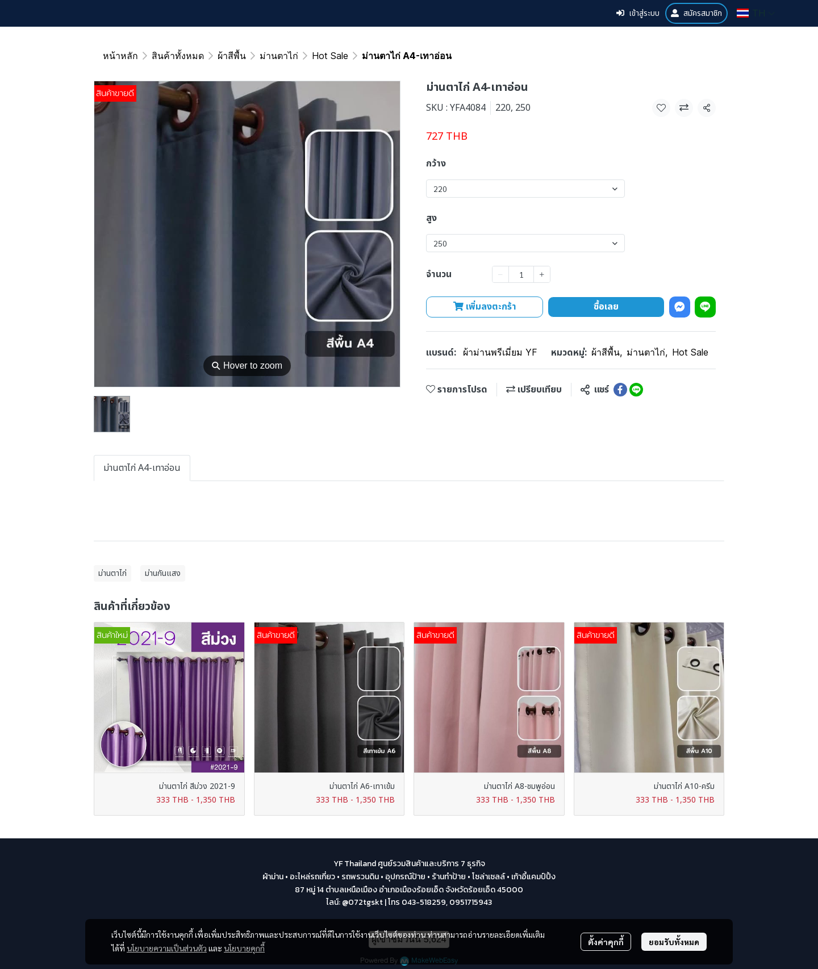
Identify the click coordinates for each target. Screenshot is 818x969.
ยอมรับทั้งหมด (674, 942)
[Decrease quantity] (500, 274)
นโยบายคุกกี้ (244, 948)
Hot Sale (330, 55)
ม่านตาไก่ (279, 55)
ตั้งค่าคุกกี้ (606, 942)
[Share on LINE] (636, 389)
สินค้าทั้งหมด (178, 55)
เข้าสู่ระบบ (638, 13)
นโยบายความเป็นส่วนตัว (167, 948)
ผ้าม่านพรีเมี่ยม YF (500, 352)
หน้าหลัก (120, 55)
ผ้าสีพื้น (232, 55)
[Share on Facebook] (620, 389)
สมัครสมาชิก (696, 13)
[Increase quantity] (542, 274)
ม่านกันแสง (163, 573)
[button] (755, 13)
